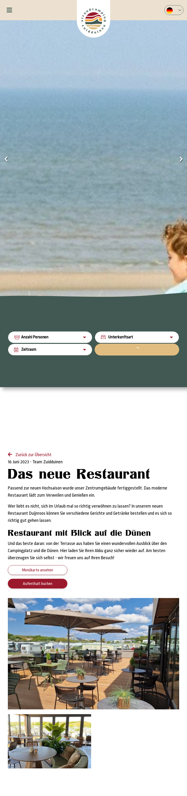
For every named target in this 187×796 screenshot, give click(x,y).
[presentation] (6, 159)
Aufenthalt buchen (37, 583)
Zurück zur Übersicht (33, 454)
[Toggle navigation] (9, 10)
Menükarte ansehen (37, 570)
